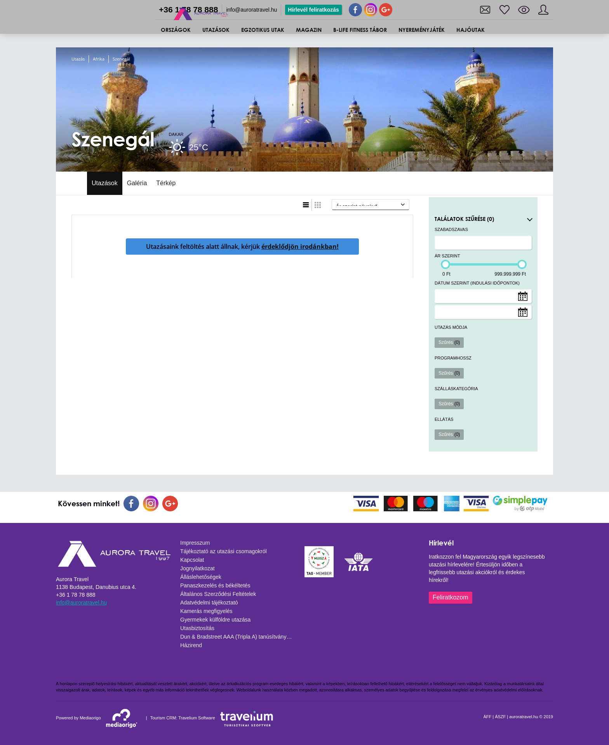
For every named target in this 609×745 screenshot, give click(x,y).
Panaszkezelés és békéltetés (215, 585)
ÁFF (487, 716)
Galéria (137, 183)
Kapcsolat (192, 560)
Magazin (309, 29)
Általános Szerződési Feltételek (218, 594)
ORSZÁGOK (176, 29)
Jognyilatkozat (197, 568)
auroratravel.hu (523, 716)
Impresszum (195, 543)
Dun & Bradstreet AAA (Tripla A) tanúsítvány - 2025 (238, 637)
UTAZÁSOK (216, 29)
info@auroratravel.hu (251, 10)
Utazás (78, 59)
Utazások (105, 183)
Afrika (98, 59)
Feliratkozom (450, 597)
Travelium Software (196, 717)
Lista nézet (306, 205)
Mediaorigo (90, 717)
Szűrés (449, 342)
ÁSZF (500, 716)
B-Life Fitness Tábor (360, 29)
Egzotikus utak (262, 29)
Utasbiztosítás (197, 628)
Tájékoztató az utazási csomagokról (223, 551)
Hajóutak (470, 29)
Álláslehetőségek (200, 577)
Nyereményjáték (421, 29)
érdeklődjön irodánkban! (300, 246)
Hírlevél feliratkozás (313, 10)
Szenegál (121, 59)
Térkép (166, 183)
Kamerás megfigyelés (206, 611)
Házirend (191, 645)
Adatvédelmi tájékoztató (209, 602)
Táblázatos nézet (318, 205)
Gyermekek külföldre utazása (215, 619)
